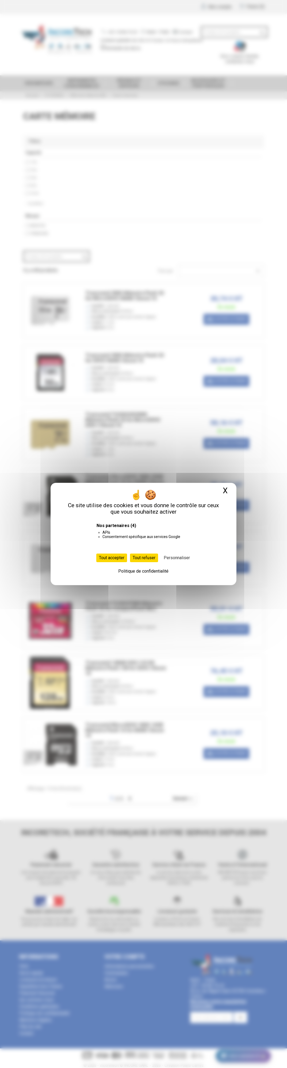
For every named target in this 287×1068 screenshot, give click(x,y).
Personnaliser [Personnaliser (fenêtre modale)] (177, 557)
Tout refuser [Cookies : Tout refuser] (144, 557)
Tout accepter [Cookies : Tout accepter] (111, 557)
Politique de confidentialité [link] (143, 571)
